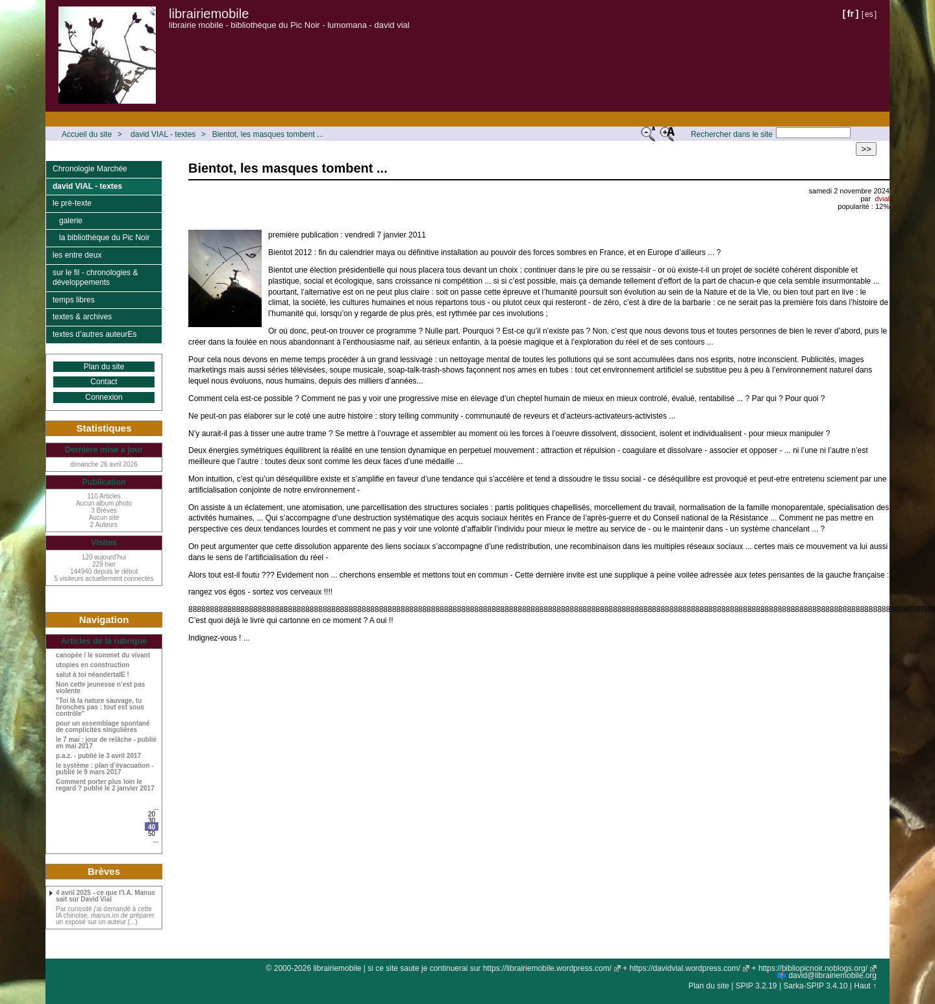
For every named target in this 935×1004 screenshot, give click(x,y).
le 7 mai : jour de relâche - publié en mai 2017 (106, 743)
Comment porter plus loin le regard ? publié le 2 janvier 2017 (105, 785)
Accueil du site (87, 134)
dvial (882, 198)
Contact (103, 381)
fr (850, 13)
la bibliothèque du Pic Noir (104, 237)
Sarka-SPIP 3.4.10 (815, 985)
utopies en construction (92, 665)
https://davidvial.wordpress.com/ (684, 968)
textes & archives (82, 316)
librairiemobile (209, 13)
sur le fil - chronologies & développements (95, 278)
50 (151, 833)
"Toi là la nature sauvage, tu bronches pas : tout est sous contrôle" (100, 707)
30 (151, 820)
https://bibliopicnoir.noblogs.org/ (812, 968)
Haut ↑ (865, 985)
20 (151, 814)
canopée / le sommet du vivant (103, 655)
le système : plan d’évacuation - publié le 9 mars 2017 (105, 769)
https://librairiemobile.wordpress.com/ (547, 968)
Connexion (103, 397)
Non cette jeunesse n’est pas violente (100, 687)
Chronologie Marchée (90, 168)
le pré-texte (72, 203)
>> (866, 149)
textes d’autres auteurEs (94, 334)
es (869, 14)
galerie (70, 220)
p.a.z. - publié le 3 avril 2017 (98, 756)
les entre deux (77, 255)
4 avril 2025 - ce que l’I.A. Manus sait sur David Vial (105, 896)
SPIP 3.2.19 (756, 985)
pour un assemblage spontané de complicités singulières (102, 726)
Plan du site (104, 366)
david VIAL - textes (163, 134)
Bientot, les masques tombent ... (267, 134)
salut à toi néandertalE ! (92, 675)
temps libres (74, 299)
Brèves (104, 871)
